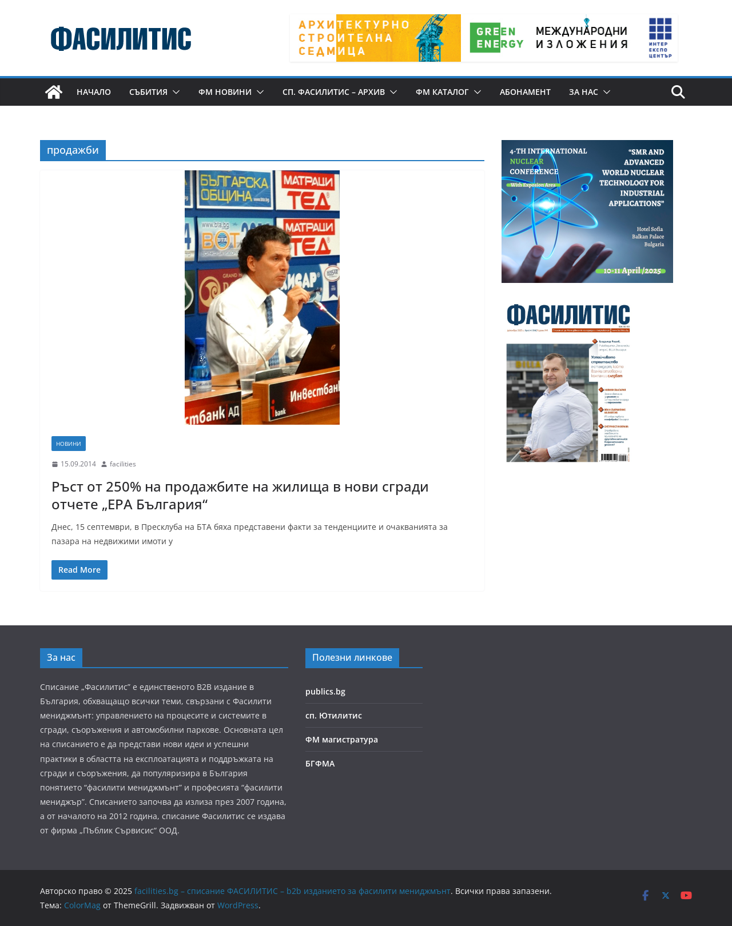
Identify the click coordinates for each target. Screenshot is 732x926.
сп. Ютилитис (333, 715)
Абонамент (525, 91)
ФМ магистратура (341, 739)
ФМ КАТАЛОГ (442, 91)
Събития (148, 91)
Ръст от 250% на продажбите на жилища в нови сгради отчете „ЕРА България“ (240, 495)
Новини (68, 444)
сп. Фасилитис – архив (334, 91)
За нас (583, 91)
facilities (123, 464)
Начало (94, 91)
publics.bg (325, 691)
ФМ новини (225, 91)
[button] (174, 92)
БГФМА (320, 763)
